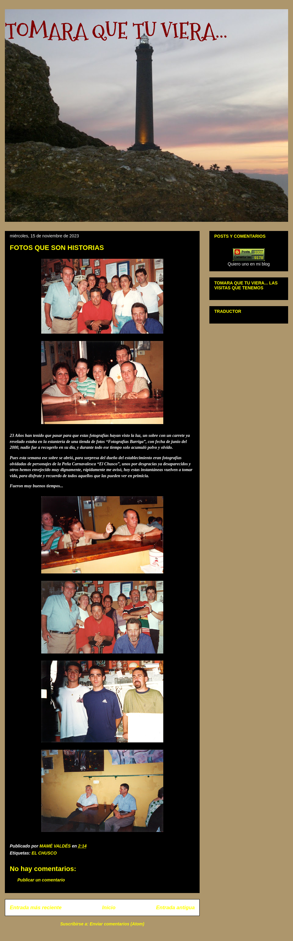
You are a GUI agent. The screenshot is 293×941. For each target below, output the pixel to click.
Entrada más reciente (36, 907)
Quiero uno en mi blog (249, 264)
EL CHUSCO (44, 853)
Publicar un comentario (41, 879)
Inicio (109, 907)
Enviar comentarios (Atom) (117, 923)
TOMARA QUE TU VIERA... (116, 31)
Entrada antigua (175, 907)
